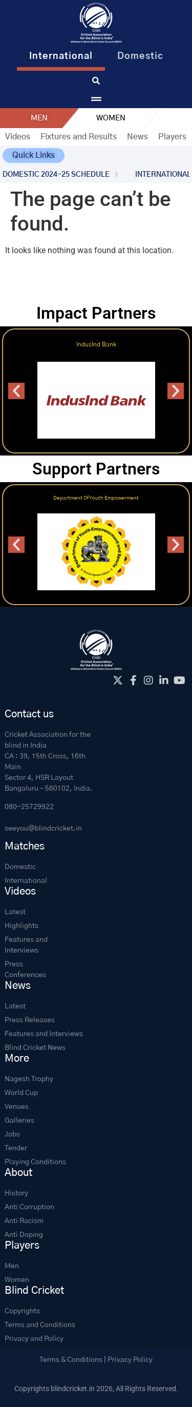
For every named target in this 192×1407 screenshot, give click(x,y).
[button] (34, 155)
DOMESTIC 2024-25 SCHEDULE (56, 174)
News (137, 137)
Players (172, 137)
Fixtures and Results (78, 137)
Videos (17, 137)
